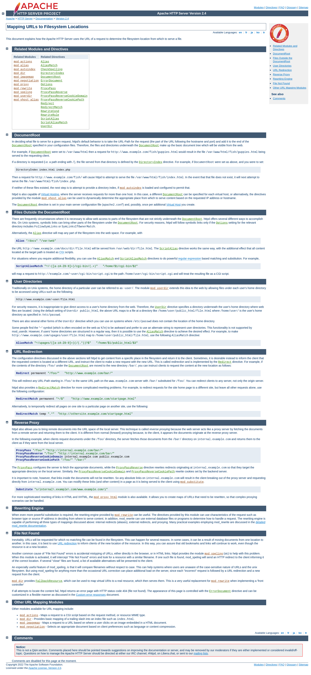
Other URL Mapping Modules (289, 87)
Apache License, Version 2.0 (44, 667)
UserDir (47, 126)
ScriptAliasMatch (54, 122)
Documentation (44, 18)
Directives (271, 7)
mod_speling (23, 92)
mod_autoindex (24, 69)
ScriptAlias (50, 118)
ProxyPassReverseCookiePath (62, 99)
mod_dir (19, 73)
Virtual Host (173, 204)
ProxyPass (48, 88)
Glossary (291, 7)
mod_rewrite (23, 88)
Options (47, 84)
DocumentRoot (281, 53)
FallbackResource (49, 581)
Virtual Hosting (50, 194)
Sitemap (303, 7)
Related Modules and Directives (41, 49)
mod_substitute (192, 482)
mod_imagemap (24, 77)
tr (264, 32)
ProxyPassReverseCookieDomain (64, 96)
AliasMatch (49, 65)
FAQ (281, 7)
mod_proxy (21, 84)
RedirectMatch (51, 107)
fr (246, 32)
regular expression (189, 258)
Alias (45, 61)
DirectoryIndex (52, 73)
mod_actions (23, 61)
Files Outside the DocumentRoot (282, 59)
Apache (10, 18)
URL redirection (67, 543)
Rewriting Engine (282, 78)
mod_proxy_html (105, 497)
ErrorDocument (51, 80)
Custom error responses (91, 594)
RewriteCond (50, 111)
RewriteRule (50, 115)
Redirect (47, 103)
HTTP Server (25, 18)
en (240, 32)
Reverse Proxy (281, 74)
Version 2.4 (62, 18)
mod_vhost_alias (26, 99)
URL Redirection (282, 70)
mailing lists (201, 653)
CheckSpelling (51, 69)
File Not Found (281, 83)
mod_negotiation (26, 80)
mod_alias (21, 65)
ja (252, 32)
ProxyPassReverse (54, 92)
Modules (259, 7)
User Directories (282, 65)
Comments (279, 98)
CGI (61, 252)
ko (258, 32)
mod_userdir (23, 96)
